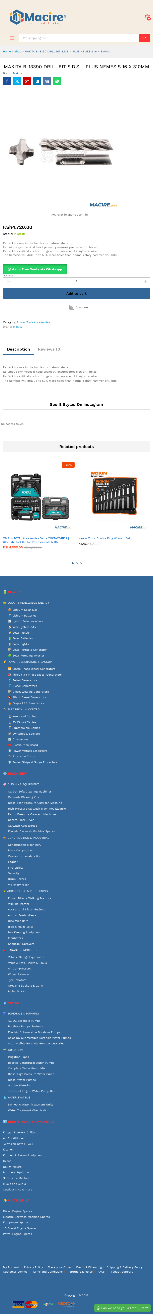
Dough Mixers (12, 1166)
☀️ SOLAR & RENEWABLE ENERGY (26, 602)
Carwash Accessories (22, 825)
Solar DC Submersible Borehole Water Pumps (39, 1037)
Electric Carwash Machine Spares (31, 831)
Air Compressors (19, 968)
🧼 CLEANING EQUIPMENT (21, 784)
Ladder (13, 861)
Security (13, 873)
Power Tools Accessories (33, 322)
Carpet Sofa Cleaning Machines (30, 791)
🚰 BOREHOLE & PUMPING (21, 1013)
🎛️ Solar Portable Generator (27, 649)
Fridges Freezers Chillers (20, 1132)
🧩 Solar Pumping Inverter (26, 655)
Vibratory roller (18, 884)
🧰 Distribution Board (23, 744)
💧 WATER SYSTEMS (16, 1097)
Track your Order (59, 1267)
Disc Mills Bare (18, 920)
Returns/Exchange (80, 1271)
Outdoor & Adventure (17, 1189)
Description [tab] (18, 349)
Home (7, 51)
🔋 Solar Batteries (20, 638)
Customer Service (15, 1271)
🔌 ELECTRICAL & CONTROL (22, 709)
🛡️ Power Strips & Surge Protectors (32, 762)
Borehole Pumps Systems (25, 1026)
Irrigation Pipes (18, 1056)
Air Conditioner (13, 1138)
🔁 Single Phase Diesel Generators (31, 668)
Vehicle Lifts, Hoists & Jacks (27, 962)
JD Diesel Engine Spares (19, 1228)
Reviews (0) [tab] (50, 349)
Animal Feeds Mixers (22, 915)
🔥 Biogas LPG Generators (26, 703)
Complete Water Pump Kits (27, 1068)
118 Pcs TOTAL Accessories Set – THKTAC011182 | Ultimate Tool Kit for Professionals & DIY (36, 540)
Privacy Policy (33, 1267)
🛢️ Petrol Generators (22, 680)
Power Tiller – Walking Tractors (29, 898)
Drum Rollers (17, 878)
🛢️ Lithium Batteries (22, 615)
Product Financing (89, 1267)
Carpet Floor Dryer (21, 819)
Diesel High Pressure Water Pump (31, 1074)
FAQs (101, 1271)
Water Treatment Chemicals (27, 1110)
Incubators (15, 938)
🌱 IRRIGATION (13, 1049)
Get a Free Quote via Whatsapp (37, 269)
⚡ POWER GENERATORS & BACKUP (27, 661)
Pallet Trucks (17, 991)
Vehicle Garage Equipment (26, 957)
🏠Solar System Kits (22, 627)
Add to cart (76, 293)
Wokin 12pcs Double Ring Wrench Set (104, 538)
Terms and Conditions (47, 1271)
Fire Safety (15, 867)
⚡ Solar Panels (18, 632)
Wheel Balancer (18, 974)
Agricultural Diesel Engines (26, 909)
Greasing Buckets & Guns (25, 985)
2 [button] (77, 563)
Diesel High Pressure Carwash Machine (35, 802)
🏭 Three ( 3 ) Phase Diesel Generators (35, 674)
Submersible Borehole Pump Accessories (36, 1043)
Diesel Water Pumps (22, 1079)
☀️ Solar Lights (18, 644)
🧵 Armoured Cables (22, 716)
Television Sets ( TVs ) (18, 1143)
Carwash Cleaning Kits (23, 797)
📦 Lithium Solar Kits (22, 609)
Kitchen (8, 1149)
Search (144, 38)
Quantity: (8, 275)
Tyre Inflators (17, 980)
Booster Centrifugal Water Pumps (31, 1062)
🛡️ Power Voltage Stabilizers (27, 750)
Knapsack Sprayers (21, 943)
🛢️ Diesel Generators (22, 685)
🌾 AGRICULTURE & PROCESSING (25, 891)
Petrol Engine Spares (17, 1233)
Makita (17, 73)
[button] (78, 307)
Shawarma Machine (16, 1178)
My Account (11, 1267)
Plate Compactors (20, 850)
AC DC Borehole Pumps (24, 1020)
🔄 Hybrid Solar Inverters (25, 621)
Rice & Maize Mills (20, 926)
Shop (17, 51)
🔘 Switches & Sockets (24, 733)
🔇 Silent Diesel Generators (27, 697)
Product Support (121, 1271)
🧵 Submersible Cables (24, 727)
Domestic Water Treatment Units (30, 1104)
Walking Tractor (18, 903)
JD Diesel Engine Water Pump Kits (31, 1091)
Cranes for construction (24, 856)
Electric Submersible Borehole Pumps (34, 1032)
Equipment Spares (16, 1222)
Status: (8, 233)
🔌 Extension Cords (21, 756)
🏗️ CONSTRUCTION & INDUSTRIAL (26, 837)
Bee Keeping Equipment (24, 932)
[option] (39, 508)
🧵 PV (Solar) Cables (22, 722)
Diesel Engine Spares (17, 1211)
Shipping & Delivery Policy (124, 1267)
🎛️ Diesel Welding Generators (28, 691)
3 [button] (81, 563)
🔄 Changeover (18, 739)
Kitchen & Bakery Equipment (23, 1155)
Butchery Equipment (17, 1172)
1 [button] (73, 563)
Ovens (7, 1161)
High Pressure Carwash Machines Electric (37, 808)
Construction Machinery (24, 844)
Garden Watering (19, 1085)
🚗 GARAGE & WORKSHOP (20, 950)
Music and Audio (14, 1183)
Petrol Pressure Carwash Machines (32, 814)
